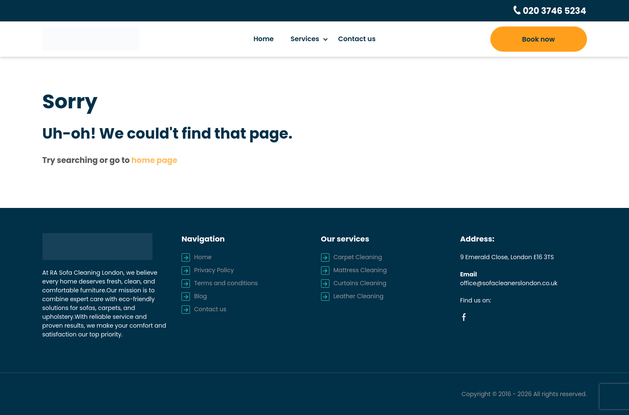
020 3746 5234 (555, 10)
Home (263, 38)
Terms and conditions (226, 282)
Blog (200, 296)
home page (154, 159)
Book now (538, 39)
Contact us (357, 38)
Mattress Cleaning (360, 269)
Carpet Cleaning (358, 256)
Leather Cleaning (359, 296)
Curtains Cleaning (360, 282)
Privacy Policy (214, 269)
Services (304, 38)
